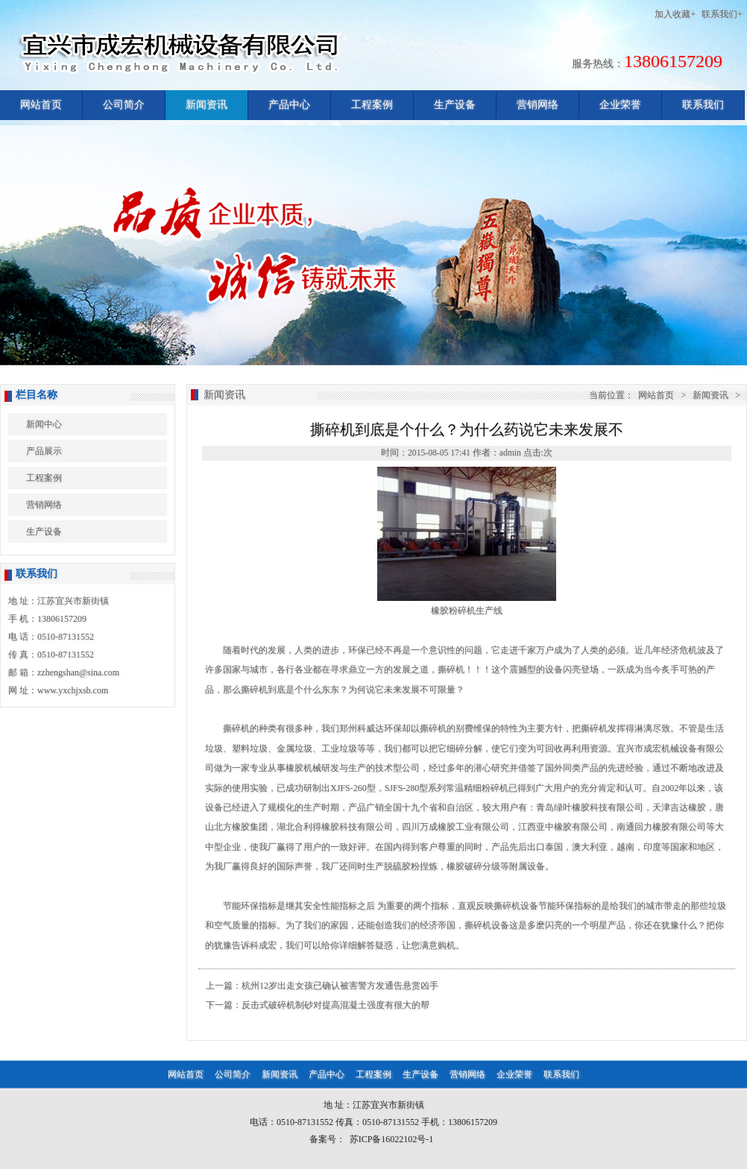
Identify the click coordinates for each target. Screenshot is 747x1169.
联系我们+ (722, 14)
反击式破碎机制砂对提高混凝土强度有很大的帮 (335, 1005)
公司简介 (124, 104)
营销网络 (537, 104)
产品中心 (289, 104)
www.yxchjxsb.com (72, 690)
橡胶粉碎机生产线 (466, 610)
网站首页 (41, 104)
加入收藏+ (675, 14)
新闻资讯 (206, 104)
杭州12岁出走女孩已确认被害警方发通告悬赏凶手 (340, 985)
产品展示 (44, 451)
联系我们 (703, 104)
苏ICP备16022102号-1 (392, 1139)
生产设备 (455, 104)
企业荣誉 (620, 104)
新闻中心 (44, 424)
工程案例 (372, 104)
